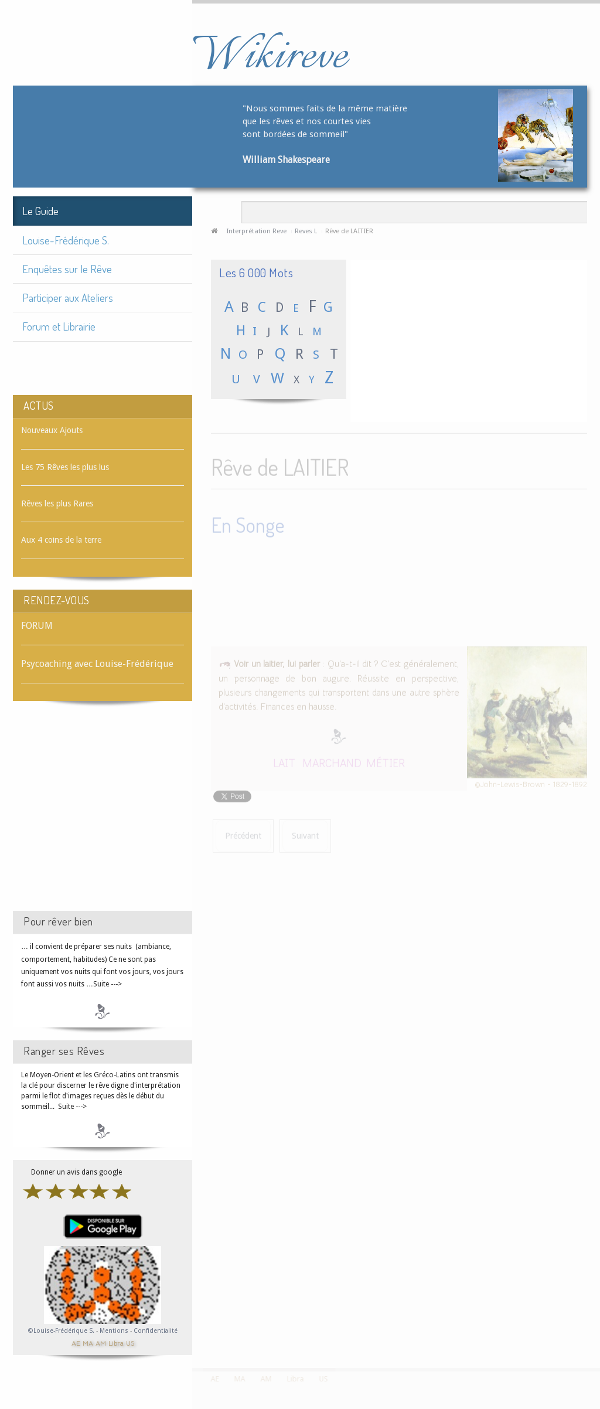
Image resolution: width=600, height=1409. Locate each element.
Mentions (115, 1331)
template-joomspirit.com (596, 1324)
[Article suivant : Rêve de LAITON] (305, 834)
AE (75, 1342)
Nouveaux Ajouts (52, 430)
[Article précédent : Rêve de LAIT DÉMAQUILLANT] (243, 834)
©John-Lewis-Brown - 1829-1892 (531, 782)
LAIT (284, 760)
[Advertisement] (102, 816)
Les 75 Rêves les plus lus (65, 467)
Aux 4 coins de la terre (61, 539)
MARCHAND (332, 760)
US (130, 1342)
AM (101, 1342)
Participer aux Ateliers (67, 297)
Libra (116, 1342)
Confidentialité (156, 1331)
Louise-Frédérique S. (65, 240)
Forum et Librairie (59, 326)
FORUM (37, 625)
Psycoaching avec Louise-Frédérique (97, 663)
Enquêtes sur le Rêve (67, 268)
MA (88, 1342)
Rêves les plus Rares (57, 503)
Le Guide (40, 210)
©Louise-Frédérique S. (61, 1331)
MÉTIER (385, 760)
